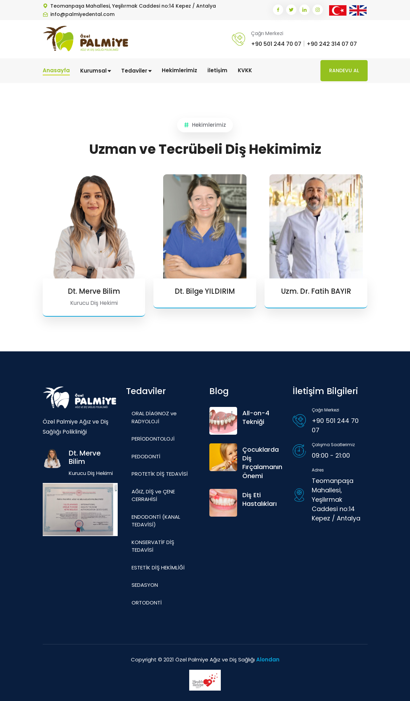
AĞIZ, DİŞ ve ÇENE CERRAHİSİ (153, 495)
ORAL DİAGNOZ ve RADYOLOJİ (154, 417)
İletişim (218, 70)
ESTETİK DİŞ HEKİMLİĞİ (158, 567)
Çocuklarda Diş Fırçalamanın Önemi (262, 462)
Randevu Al (344, 70)
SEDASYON (145, 585)
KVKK (245, 70)
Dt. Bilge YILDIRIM (204, 291)
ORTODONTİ (147, 602)
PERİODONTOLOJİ (153, 438)
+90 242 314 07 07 (332, 44)
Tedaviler (136, 70)
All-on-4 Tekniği (255, 417)
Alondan (267, 659)
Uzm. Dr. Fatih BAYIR (316, 291)
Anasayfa (56, 70)
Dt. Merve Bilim (94, 291)
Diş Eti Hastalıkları (259, 499)
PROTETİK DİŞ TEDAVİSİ (160, 473)
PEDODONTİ (146, 456)
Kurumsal (95, 70)
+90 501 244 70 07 (276, 44)
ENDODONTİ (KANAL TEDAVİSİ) (156, 520)
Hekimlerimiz (179, 70)
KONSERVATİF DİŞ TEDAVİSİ (153, 545)
